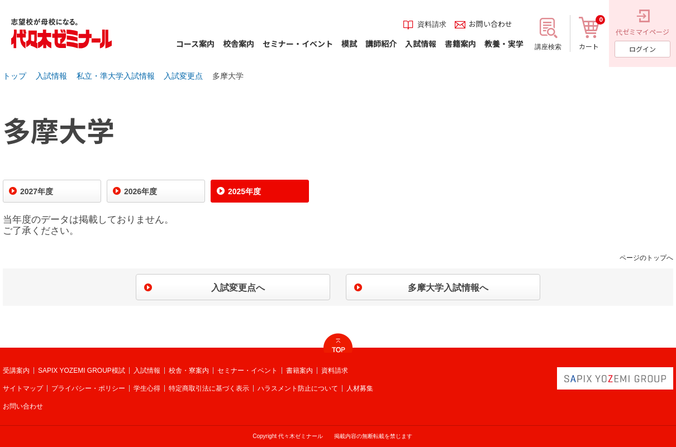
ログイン (642, 49)
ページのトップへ (646, 258)
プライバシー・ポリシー (88, 388)
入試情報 (51, 75)
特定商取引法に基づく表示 (209, 388)
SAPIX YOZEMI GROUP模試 (81, 370)
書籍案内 (299, 370)
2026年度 (140, 191)
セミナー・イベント (247, 370)
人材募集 (359, 388)
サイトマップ (23, 388)
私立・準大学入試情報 (116, 75)
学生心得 (147, 388)
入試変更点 (183, 75)
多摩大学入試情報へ (448, 287)
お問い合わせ (23, 406)
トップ (14, 75)
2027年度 (36, 191)
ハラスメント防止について (298, 388)
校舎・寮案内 (189, 370)
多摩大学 (228, 75)
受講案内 (16, 370)
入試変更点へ (238, 287)
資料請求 (334, 370)
